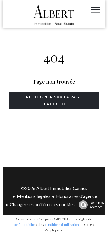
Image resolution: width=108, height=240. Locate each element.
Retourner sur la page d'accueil (54, 100)
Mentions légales (33, 196)
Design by (90, 204)
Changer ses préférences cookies (42, 204)
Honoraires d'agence (76, 196)
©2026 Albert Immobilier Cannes (54, 188)
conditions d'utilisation (62, 224)
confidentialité (24, 224)
